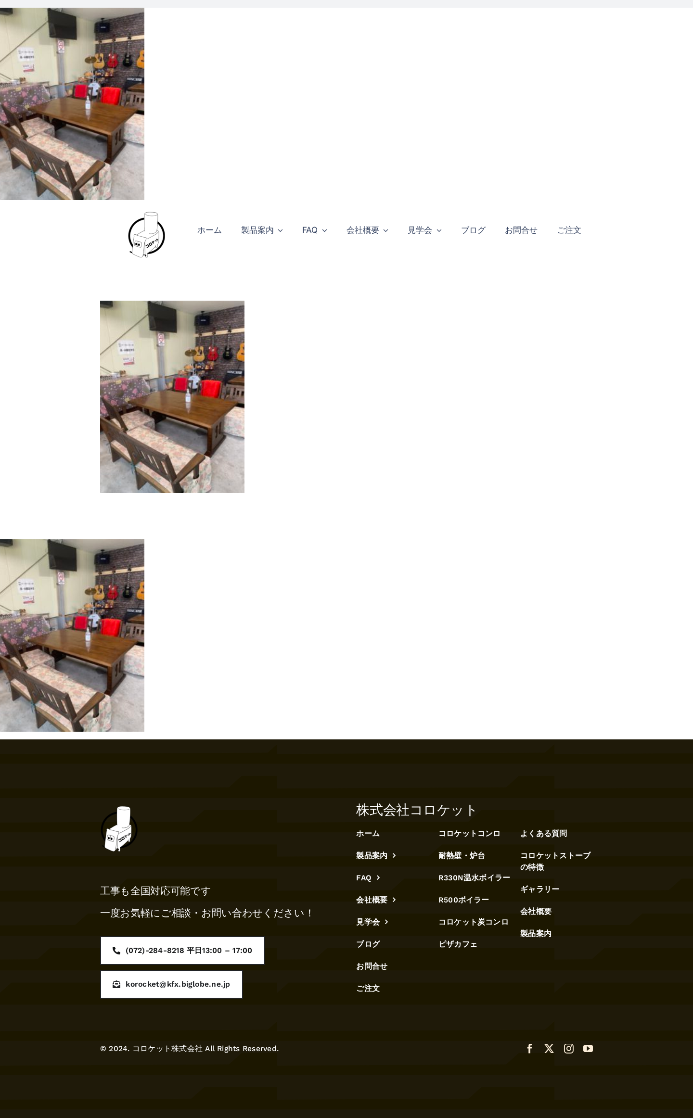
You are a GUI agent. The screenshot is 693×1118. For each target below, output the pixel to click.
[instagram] (569, 1049)
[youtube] (588, 1049)
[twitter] (549, 1049)
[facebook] (530, 1049)
